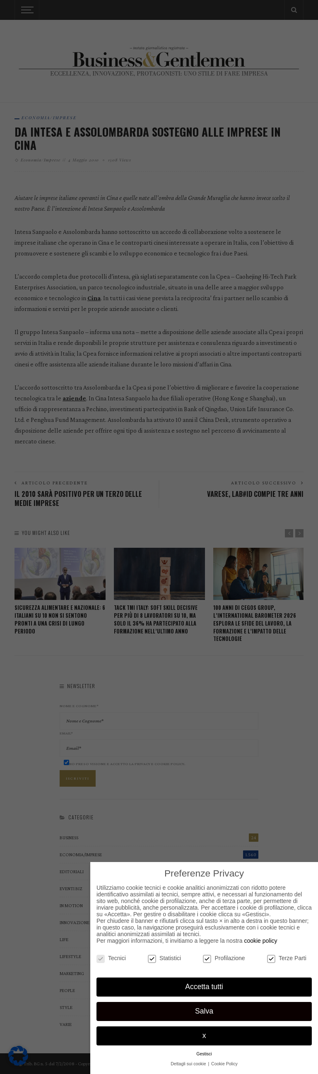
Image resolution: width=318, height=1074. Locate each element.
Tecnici (111, 958)
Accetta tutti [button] (204, 986)
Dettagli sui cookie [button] (189, 1063)
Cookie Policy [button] (224, 1063)
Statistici (164, 958)
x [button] (204, 1035)
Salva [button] (204, 1011)
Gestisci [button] (204, 1053)
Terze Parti (286, 958)
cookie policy (260, 940)
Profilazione (224, 958)
